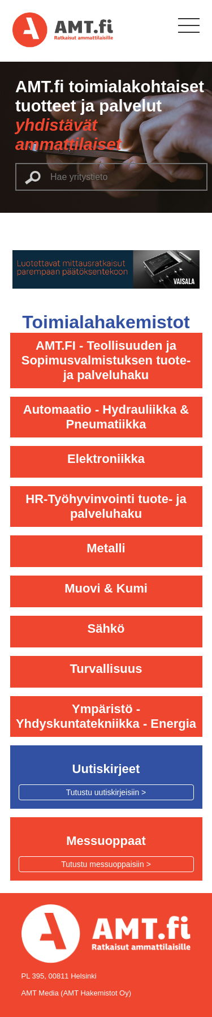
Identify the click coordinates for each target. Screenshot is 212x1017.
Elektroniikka (106, 459)
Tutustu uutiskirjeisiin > (106, 792)
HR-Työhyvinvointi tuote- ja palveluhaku (105, 506)
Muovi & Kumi (106, 588)
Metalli (105, 548)
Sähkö (105, 628)
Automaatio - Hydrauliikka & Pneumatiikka (106, 416)
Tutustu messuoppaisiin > (106, 864)
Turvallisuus (106, 669)
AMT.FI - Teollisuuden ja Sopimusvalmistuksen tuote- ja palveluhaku (106, 360)
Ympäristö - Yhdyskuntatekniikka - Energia (106, 716)
